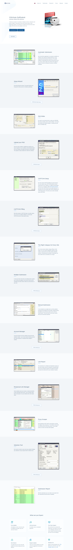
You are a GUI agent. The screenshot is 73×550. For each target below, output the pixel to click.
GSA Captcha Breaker (54, 186)
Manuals (61, 3)
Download (13, 30)
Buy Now (21, 30)
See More (13, 36)
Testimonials (45, 3)
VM (57, 547)
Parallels (49, 547)
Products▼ (51, 3)
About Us (39, 3)
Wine (53, 547)
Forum (56, 3)
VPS (60, 544)
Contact (66, 3)
